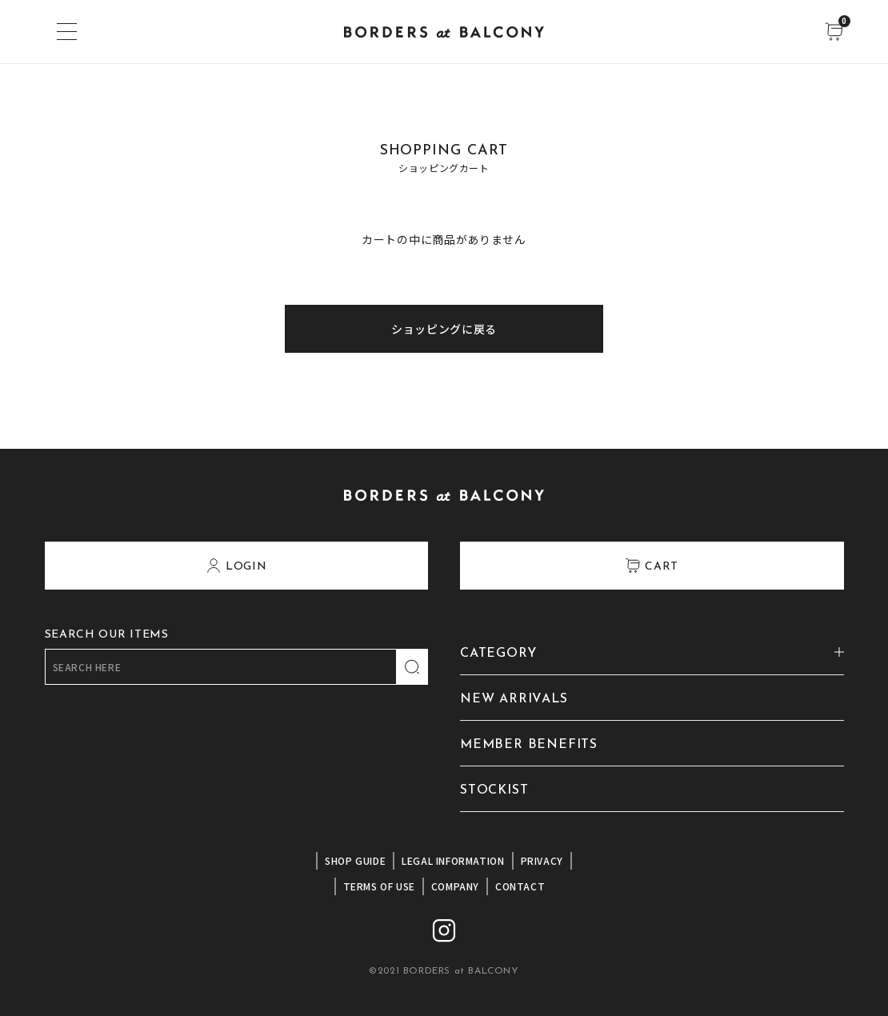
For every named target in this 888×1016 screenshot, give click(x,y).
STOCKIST (494, 790)
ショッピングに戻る (444, 329)
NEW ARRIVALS (514, 699)
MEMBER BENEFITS (529, 744)
